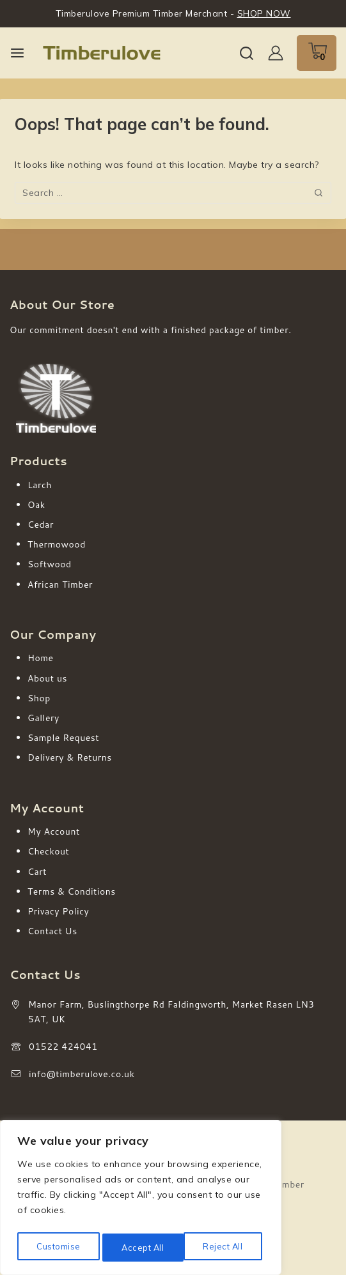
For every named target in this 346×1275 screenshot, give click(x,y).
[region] (140, 1200)
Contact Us (52, 931)
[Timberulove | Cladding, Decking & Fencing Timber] (102, 53)
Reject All (141, 1247)
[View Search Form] (247, 53)
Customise (58, 1247)
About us (47, 678)
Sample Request (63, 737)
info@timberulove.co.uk (82, 1074)
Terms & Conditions (72, 891)
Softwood (50, 564)
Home (41, 658)
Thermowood (57, 544)
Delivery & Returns (70, 757)
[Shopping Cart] (316, 53)
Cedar (41, 524)
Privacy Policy (58, 911)
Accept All (224, 1247)
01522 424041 (63, 1046)
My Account (54, 831)
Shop (39, 698)
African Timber (60, 584)
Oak (36, 504)
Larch (40, 485)
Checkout (48, 851)
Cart (37, 871)
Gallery (43, 718)
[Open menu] (17, 53)
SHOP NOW (264, 13)
